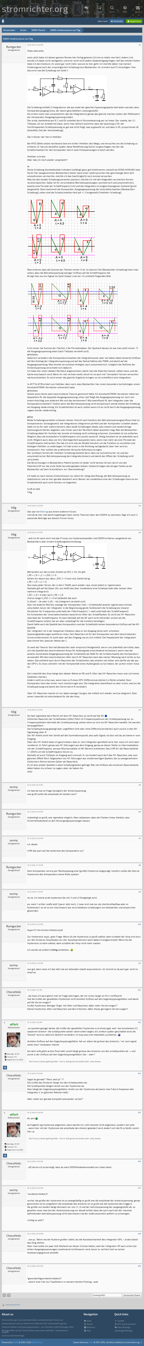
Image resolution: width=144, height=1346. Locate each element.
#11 (139, 963)
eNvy (91, 1342)
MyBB (15, 1342)
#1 (140, 45)
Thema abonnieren (12, 1305)
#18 (139, 1234)
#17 (139, 1188)
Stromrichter (9, 30)
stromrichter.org (35, 8)
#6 (140, 812)
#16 (139, 1161)
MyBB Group (37, 1342)
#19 (139, 1266)
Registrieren (134, 21)
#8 (140, 865)
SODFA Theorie (38, 30)
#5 (140, 785)
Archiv (23, 30)
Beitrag (44, 511)
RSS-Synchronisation (125, 1324)
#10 (139, 924)
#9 (140, 892)
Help (87, 1330)
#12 (139, 990)
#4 (140, 710)
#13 (139, 1022)
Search (88, 1324)
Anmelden (117, 21)
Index (88, 1321)
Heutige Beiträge (123, 1330)
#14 (139, 1073)
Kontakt (119, 1321)
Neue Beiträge (122, 1327)
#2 (140, 506)
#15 (139, 1112)
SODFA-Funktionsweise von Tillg (65, 30)
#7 (140, 838)
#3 (140, 532)
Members (89, 1327)
